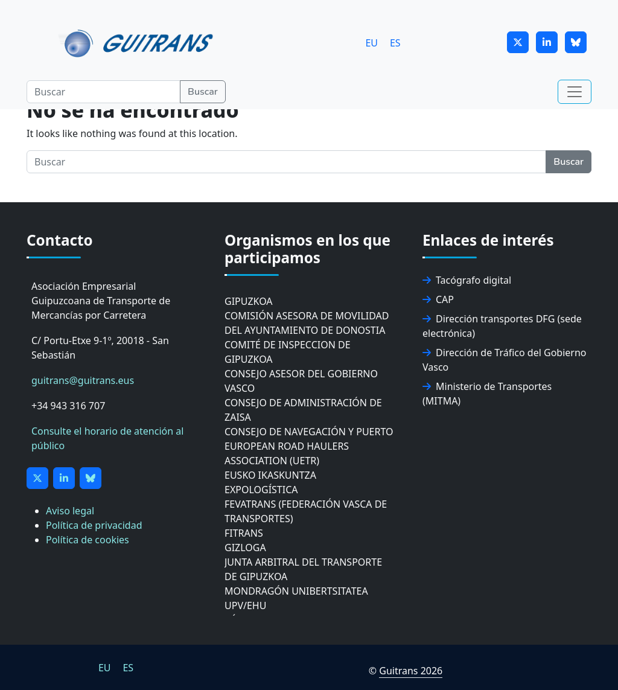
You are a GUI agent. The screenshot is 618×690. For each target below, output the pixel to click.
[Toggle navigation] (574, 92)
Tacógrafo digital (466, 280)
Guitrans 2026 (410, 670)
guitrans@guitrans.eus (82, 380)
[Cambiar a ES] (395, 42)
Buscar (203, 91)
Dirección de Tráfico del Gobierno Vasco (504, 360)
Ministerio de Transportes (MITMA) (487, 393)
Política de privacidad (94, 525)
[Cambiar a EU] (371, 42)
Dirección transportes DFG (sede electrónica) (502, 326)
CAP (438, 299)
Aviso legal (70, 510)
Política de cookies (87, 539)
